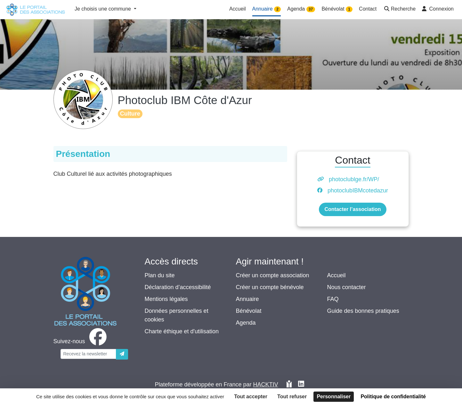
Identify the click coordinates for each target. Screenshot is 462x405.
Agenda (246, 323)
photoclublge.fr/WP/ (354, 179)
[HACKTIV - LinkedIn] (301, 384)
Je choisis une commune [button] (104, 9)
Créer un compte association (272, 275)
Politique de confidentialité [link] (393, 396)
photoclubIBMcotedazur (358, 190)
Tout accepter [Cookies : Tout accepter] (250, 396)
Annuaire (247, 299)
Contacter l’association (352, 209)
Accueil (336, 275)
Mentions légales (166, 299)
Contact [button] (368, 9)
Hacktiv (265, 384)
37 (311, 9)
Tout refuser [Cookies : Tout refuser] (292, 396)
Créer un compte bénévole (270, 287)
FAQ (333, 299)
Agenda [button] (301, 9)
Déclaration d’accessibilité (178, 287)
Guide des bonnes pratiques (363, 311)
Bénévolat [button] (337, 9)
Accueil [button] (237, 9)
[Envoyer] (122, 354)
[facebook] (81, 341)
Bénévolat (249, 311)
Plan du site (160, 275)
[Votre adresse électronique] (88, 354)
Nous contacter (346, 287)
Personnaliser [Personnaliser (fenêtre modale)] (334, 396)
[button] (399, 9)
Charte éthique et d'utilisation (182, 331)
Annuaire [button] (266, 9)
